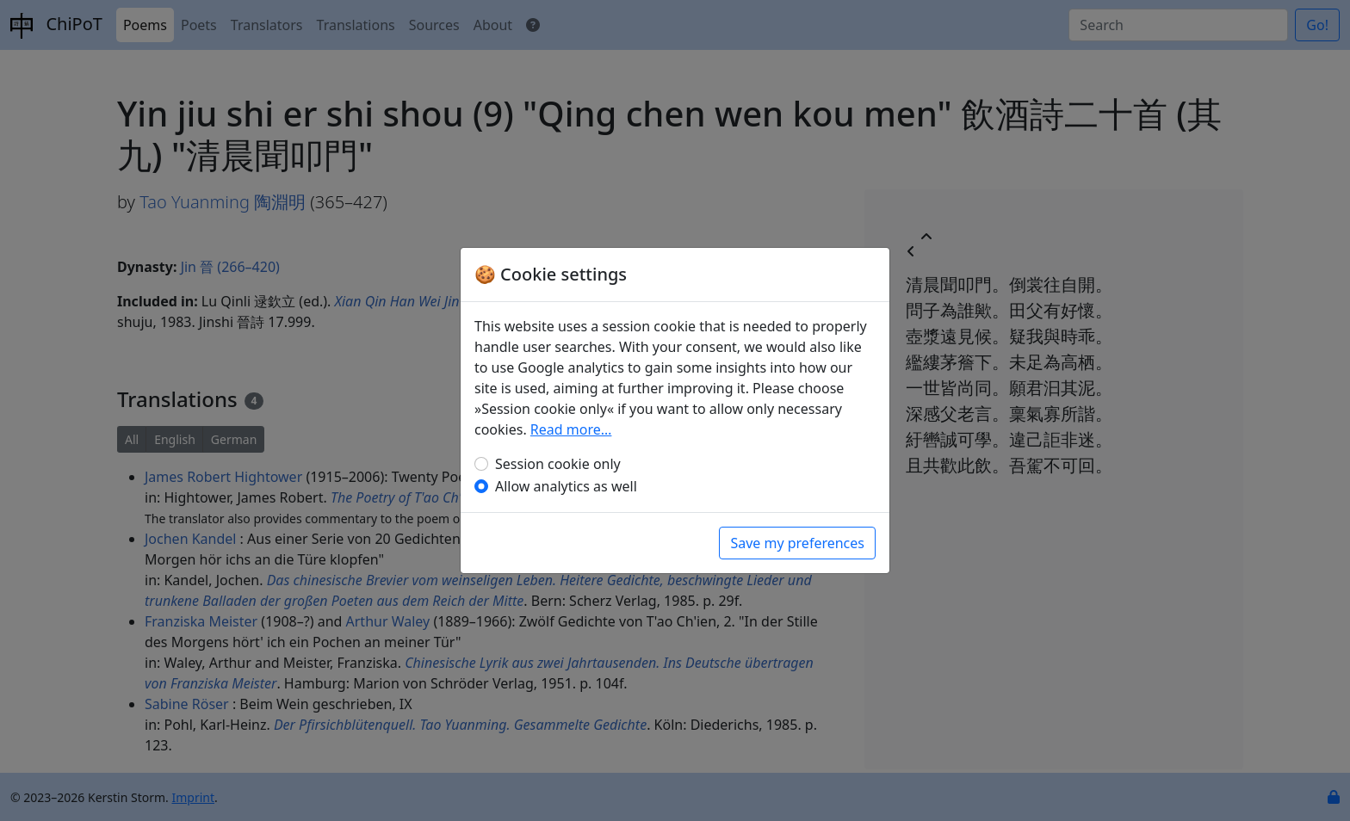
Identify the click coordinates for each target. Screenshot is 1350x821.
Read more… (571, 429)
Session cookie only (558, 463)
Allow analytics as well (566, 486)
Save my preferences (797, 543)
